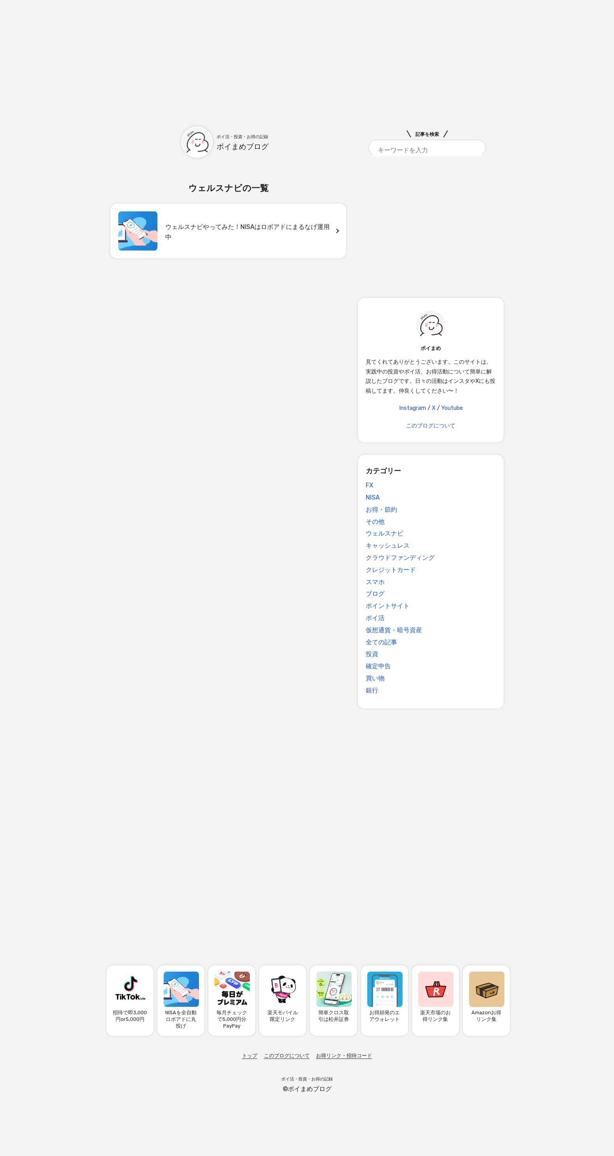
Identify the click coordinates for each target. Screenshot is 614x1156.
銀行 (372, 690)
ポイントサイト (388, 606)
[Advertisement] (307, 55)
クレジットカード (391, 569)
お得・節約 (381, 509)
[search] (427, 150)
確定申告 (378, 666)
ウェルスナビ (384, 533)
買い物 (375, 678)
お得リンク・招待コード (344, 1056)
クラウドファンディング (400, 557)
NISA (373, 497)
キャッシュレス (388, 545)
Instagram (412, 408)
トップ (249, 1056)
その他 (375, 521)
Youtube (452, 408)
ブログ (375, 593)
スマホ (375, 582)
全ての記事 (381, 642)
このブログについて (430, 425)
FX (369, 485)
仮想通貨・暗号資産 (394, 630)
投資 (372, 654)
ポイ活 (375, 618)
